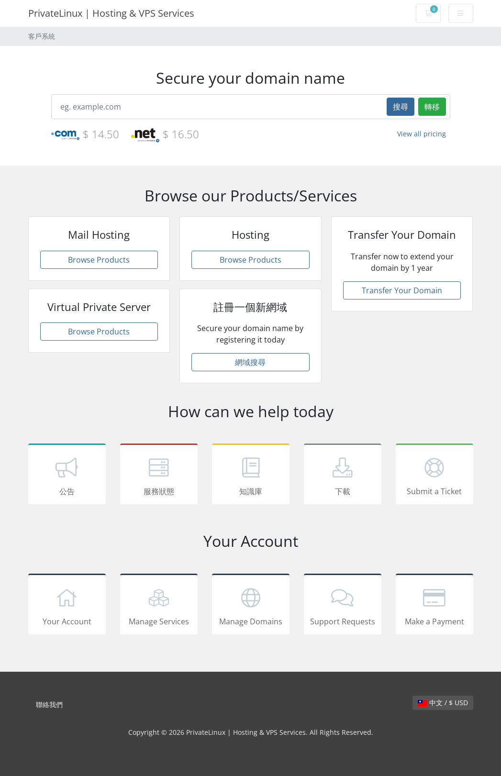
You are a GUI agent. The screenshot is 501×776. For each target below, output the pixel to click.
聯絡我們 (49, 704)
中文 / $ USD (443, 702)
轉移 (432, 106)
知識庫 (250, 476)
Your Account (67, 606)
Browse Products (99, 260)
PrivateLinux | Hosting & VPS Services (111, 13)
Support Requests (342, 606)
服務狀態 (159, 476)
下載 (342, 476)
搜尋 (400, 106)
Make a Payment (434, 606)
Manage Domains (250, 606)
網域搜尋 (250, 362)
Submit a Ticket (434, 476)
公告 (67, 476)
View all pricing (421, 133)
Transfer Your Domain (402, 290)
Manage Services (159, 606)
